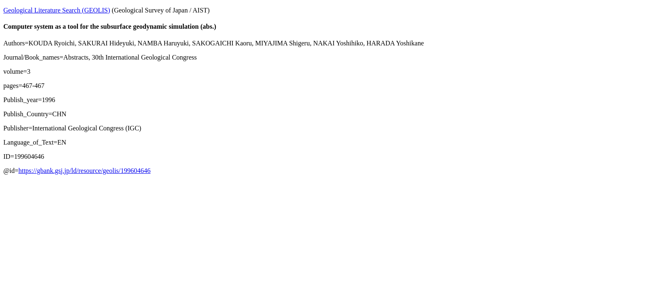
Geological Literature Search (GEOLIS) (56, 10)
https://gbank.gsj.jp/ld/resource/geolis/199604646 (84, 170)
